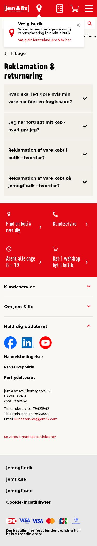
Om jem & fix (18, 306)
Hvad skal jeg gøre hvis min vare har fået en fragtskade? (40, 98)
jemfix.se (16, 479)
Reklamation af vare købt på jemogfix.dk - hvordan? (39, 182)
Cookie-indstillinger (28, 502)
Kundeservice (19, 286)
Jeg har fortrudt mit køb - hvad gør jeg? (37, 126)
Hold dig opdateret (25, 326)
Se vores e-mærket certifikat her (30, 437)
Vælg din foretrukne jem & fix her (44, 40)
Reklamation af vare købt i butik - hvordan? (37, 154)
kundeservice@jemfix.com (35, 419)
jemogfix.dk (19, 467)
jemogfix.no (19, 490)
